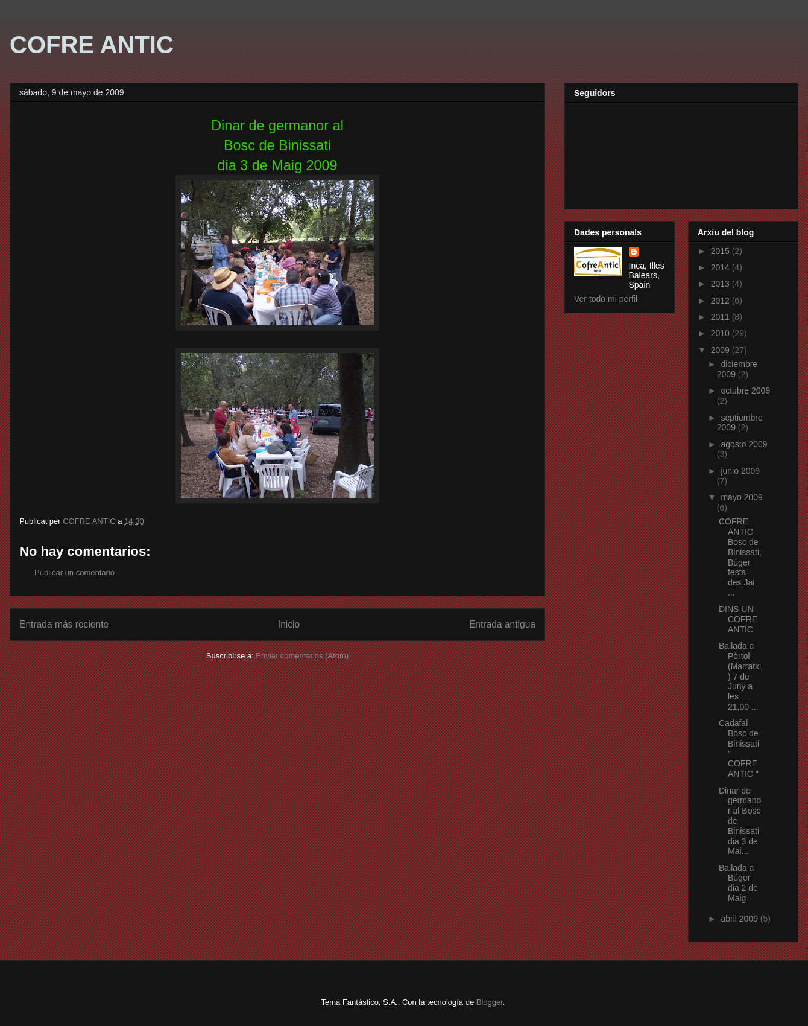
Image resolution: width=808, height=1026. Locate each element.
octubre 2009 (745, 390)
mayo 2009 (741, 497)
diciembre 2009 (737, 369)
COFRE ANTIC (92, 44)
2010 (721, 333)
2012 (721, 300)
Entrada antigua (502, 624)
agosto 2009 (744, 444)
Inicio (289, 624)
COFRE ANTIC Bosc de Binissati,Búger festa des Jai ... (740, 557)
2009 (721, 350)
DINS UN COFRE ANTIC (738, 619)
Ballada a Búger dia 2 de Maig (738, 883)
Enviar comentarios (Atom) (302, 655)
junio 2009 (740, 471)
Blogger (489, 1002)
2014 (721, 267)
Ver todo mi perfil (605, 299)
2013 (721, 283)
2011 (721, 317)
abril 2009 (740, 918)
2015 (721, 251)
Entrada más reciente (64, 624)
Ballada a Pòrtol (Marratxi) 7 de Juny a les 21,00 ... (740, 676)
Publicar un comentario (74, 572)
